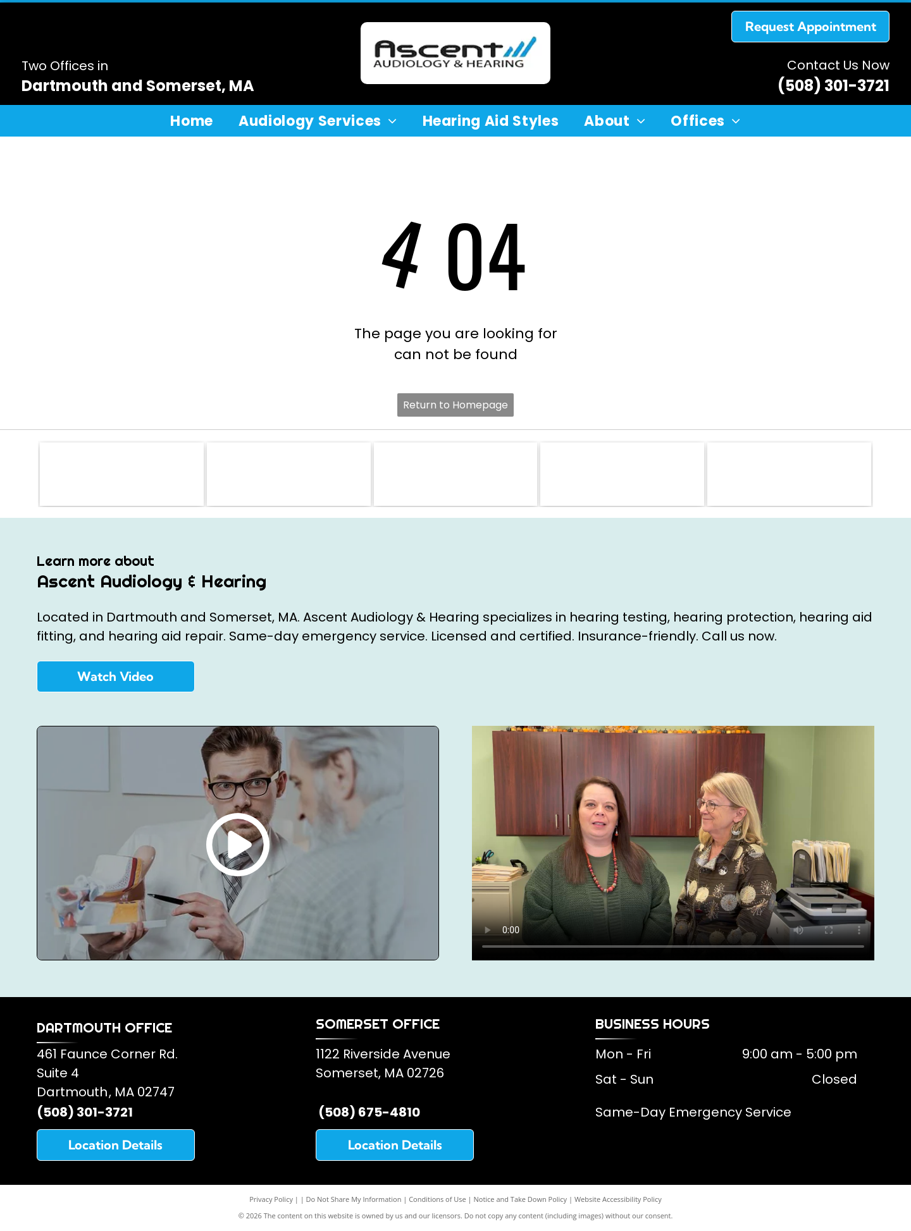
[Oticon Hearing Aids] (789, 474)
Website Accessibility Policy (618, 1199)
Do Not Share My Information (354, 1199)
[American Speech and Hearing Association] (456, 474)
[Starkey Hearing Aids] (622, 474)
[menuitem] (192, 121)
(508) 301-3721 (833, 85)
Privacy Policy (271, 1199)
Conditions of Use (437, 1199)
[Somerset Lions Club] (122, 474)
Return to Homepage (455, 405)
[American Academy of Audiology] (289, 474)
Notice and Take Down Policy (520, 1199)
